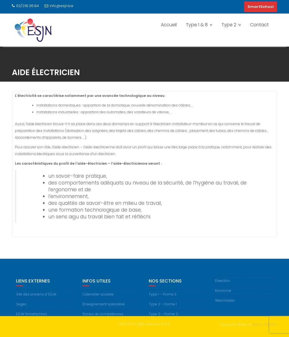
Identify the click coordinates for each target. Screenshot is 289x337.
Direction (222, 283)
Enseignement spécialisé (103, 306)
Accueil (169, 24)
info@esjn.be (59, 5)
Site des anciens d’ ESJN (36, 296)
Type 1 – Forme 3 (162, 296)
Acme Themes (265, 323)
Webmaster (225, 302)
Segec (21, 306)
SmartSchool (261, 6)
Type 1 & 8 (197, 24)
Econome (223, 292)
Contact (259, 24)
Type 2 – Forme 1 (163, 306)
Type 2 (229, 24)
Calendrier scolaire (98, 296)
